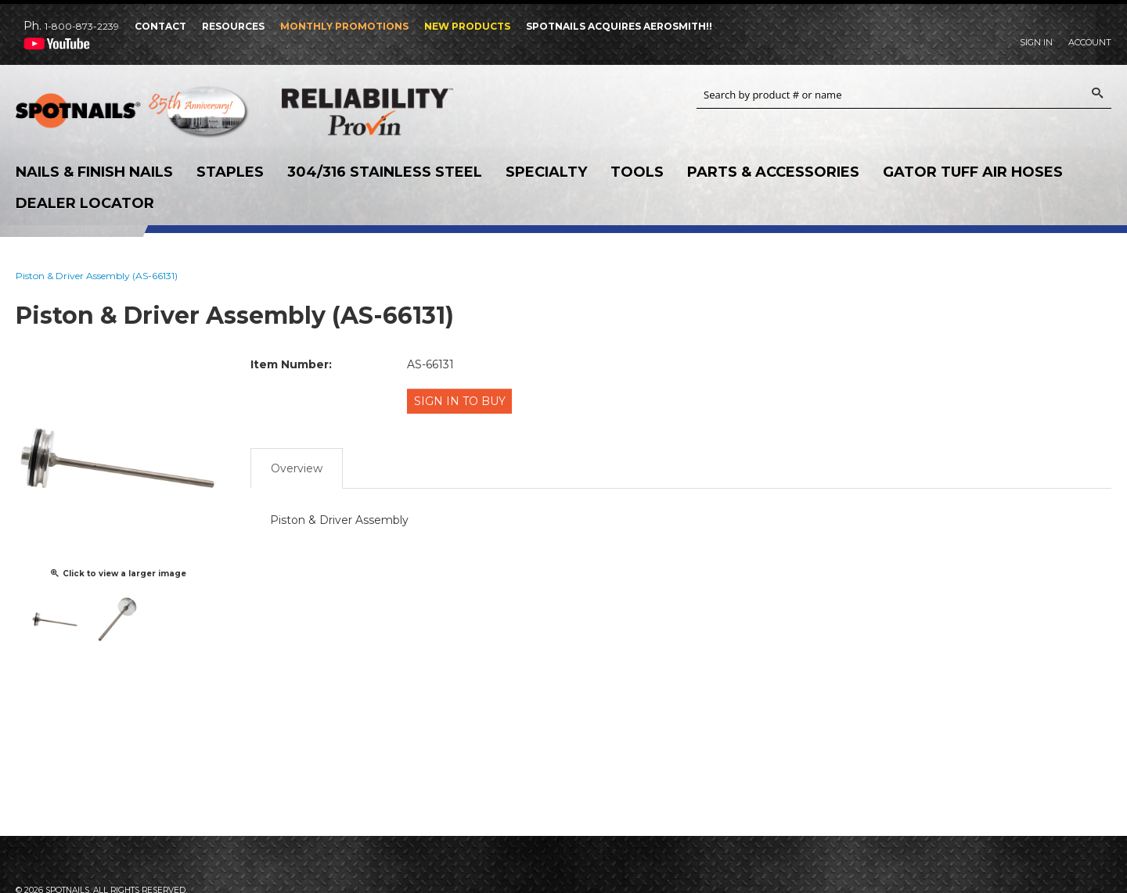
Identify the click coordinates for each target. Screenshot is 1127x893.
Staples (230, 172)
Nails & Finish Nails (94, 172)
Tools (637, 172)
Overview (296, 464)
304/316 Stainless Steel (384, 172)
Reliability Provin (399, 111)
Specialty (546, 172)
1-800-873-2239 (82, 26)
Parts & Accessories (773, 172)
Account (1089, 42)
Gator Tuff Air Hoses (973, 172)
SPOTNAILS (133, 115)
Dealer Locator (85, 203)
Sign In (1036, 42)
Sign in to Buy (462, 400)
